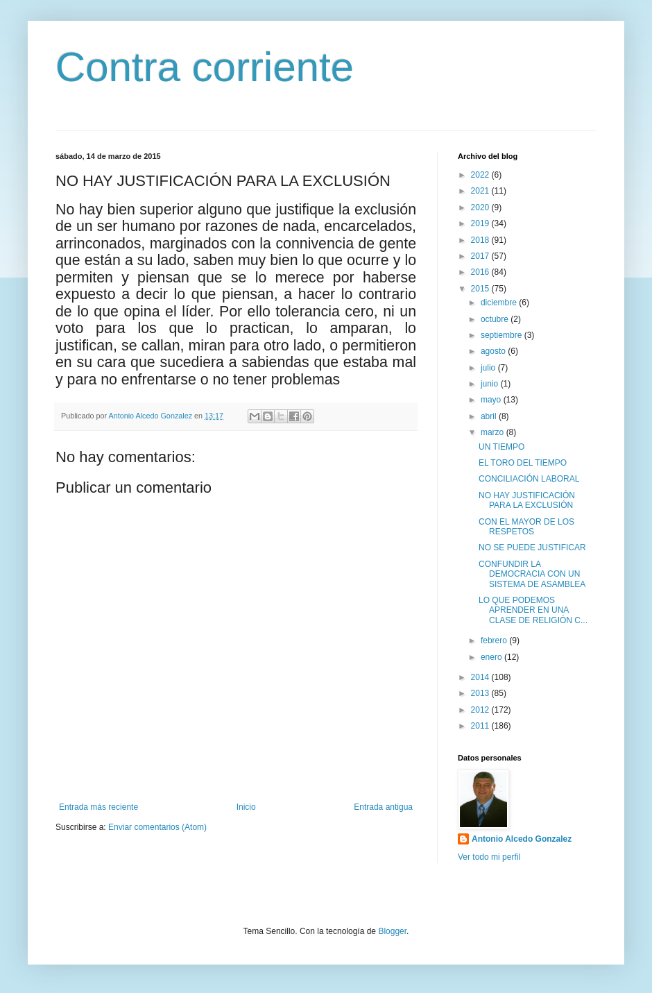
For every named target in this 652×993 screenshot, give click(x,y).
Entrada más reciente (98, 807)
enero (492, 657)
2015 (481, 289)
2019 (481, 223)
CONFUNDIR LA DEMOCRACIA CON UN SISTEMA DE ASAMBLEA (532, 574)
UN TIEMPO (501, 447)
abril (490, 416)
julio (489, 368)
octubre (496, 319)
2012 (481, 710)
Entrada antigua (383, 807)
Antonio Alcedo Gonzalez (522, 839)
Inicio (246, 807)
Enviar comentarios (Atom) (157, 827)
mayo (492, 400)
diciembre (500, 302)
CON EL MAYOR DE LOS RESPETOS (526, 526)
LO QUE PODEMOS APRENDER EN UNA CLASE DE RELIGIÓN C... (533, 610)
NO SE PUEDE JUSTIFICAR (532, 547)
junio (491, 384)
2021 (481, 191)
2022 (481, 175)
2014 (481, 677)
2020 (481, 207)
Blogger (392, 931)
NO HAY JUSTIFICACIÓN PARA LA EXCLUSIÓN (527, 500)
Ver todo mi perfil (489, 857)
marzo (493, 432)
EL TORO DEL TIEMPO (523, 463)
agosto (494, 351)
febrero (495, 640)
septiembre (502, 335)
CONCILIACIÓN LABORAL (529, 479)
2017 (481, 256)
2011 (481, 726)
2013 (481, 693)
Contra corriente (204, 67)
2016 (481, 272)
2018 (481, 240)
